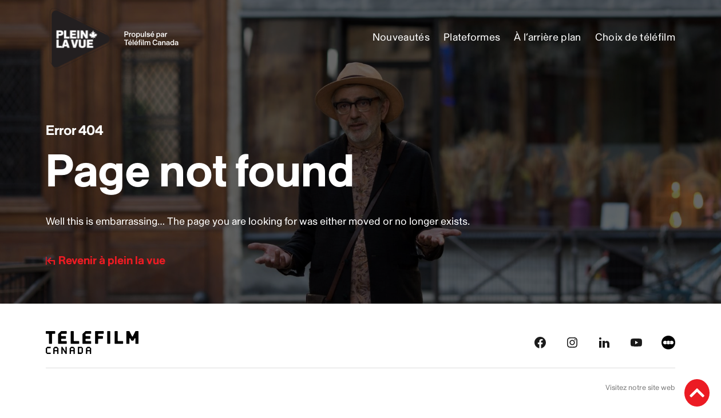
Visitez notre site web (640, 387)
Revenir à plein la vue (105, 260)
